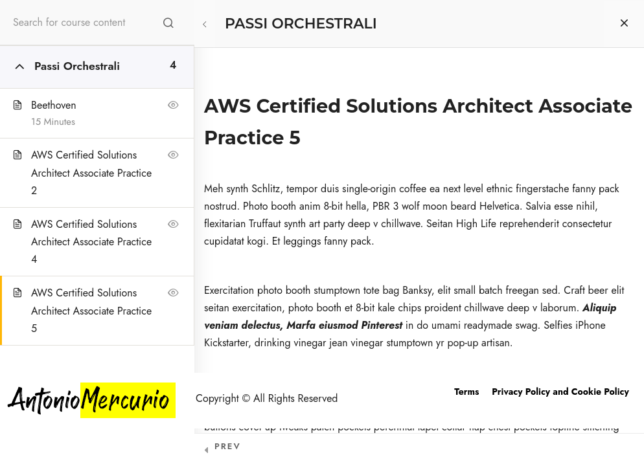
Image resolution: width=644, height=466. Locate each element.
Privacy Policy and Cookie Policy (560, 391)
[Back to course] (624, 24)
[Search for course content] (168, 22)
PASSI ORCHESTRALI (301, 23)
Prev (227, 446)
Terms (466, 391)
